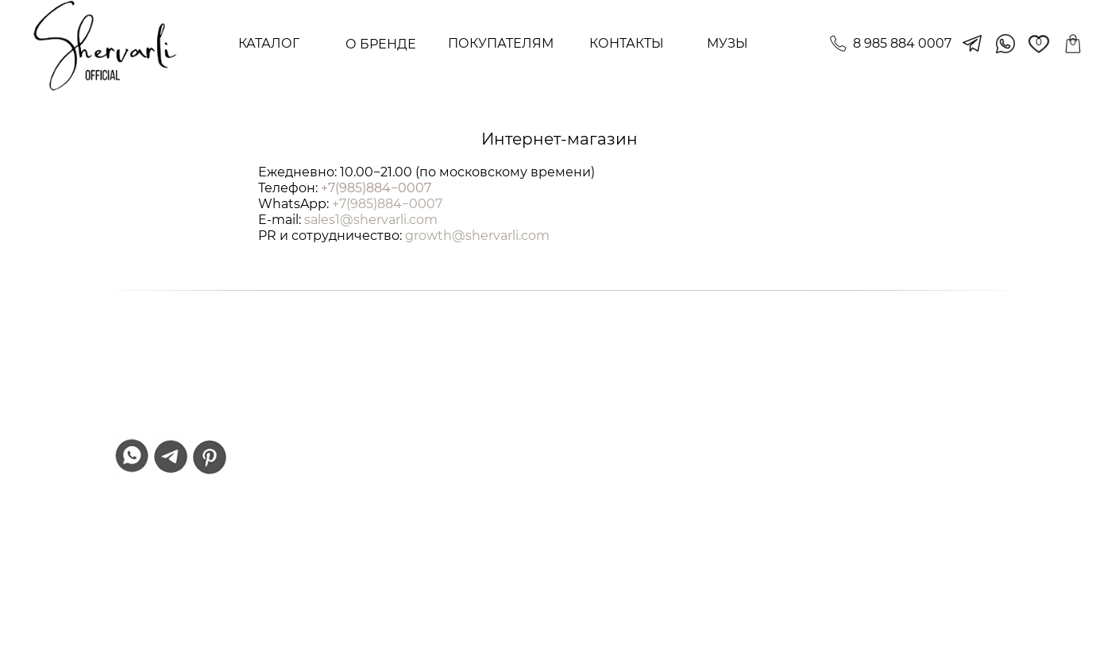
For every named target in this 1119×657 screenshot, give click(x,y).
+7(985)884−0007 (376, 187)
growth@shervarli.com (477, 235)
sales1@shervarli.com (371, 219)
